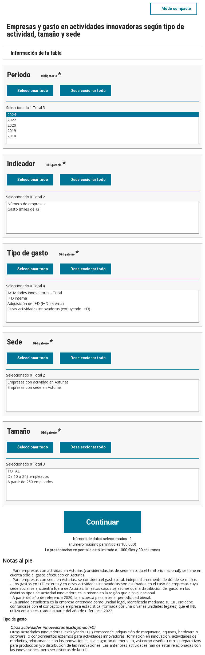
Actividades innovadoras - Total (102, 293)
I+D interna (102, 298)
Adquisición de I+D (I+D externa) (102, 303)
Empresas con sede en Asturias (102, 387)
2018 (102, 136)
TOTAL (102, 471)
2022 (102, 120)
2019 (102, 130)
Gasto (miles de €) (102, 209)
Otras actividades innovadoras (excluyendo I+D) (102, 309)
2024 (102, 114)
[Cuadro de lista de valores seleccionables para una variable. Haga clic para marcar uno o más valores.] (102, 128)
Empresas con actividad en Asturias (102, 382)
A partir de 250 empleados (102, 482)
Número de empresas (102, 204)
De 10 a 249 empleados (102, 476)
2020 (102, 125)
